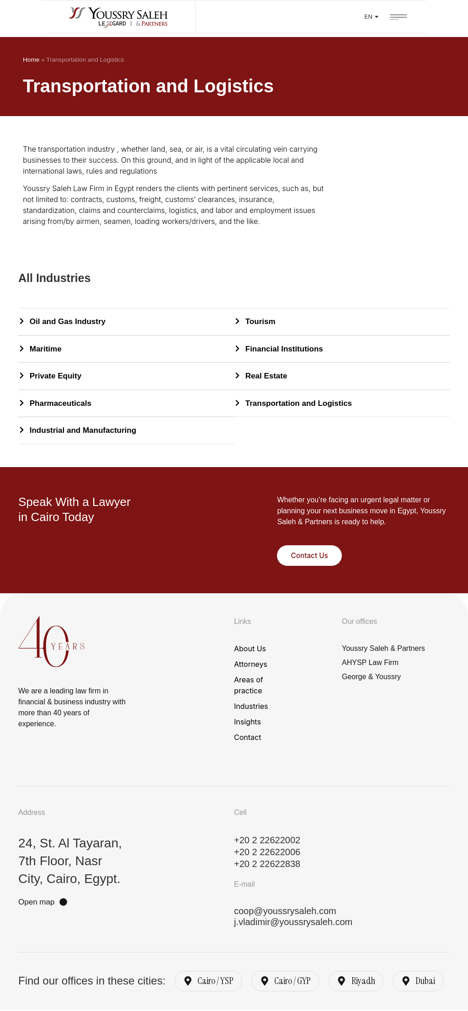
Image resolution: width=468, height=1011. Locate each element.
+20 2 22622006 (267, 852)
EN (413, 17)
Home (31, 59)
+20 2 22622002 (267, 840)
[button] (440, 16)
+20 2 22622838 (267, 864)
